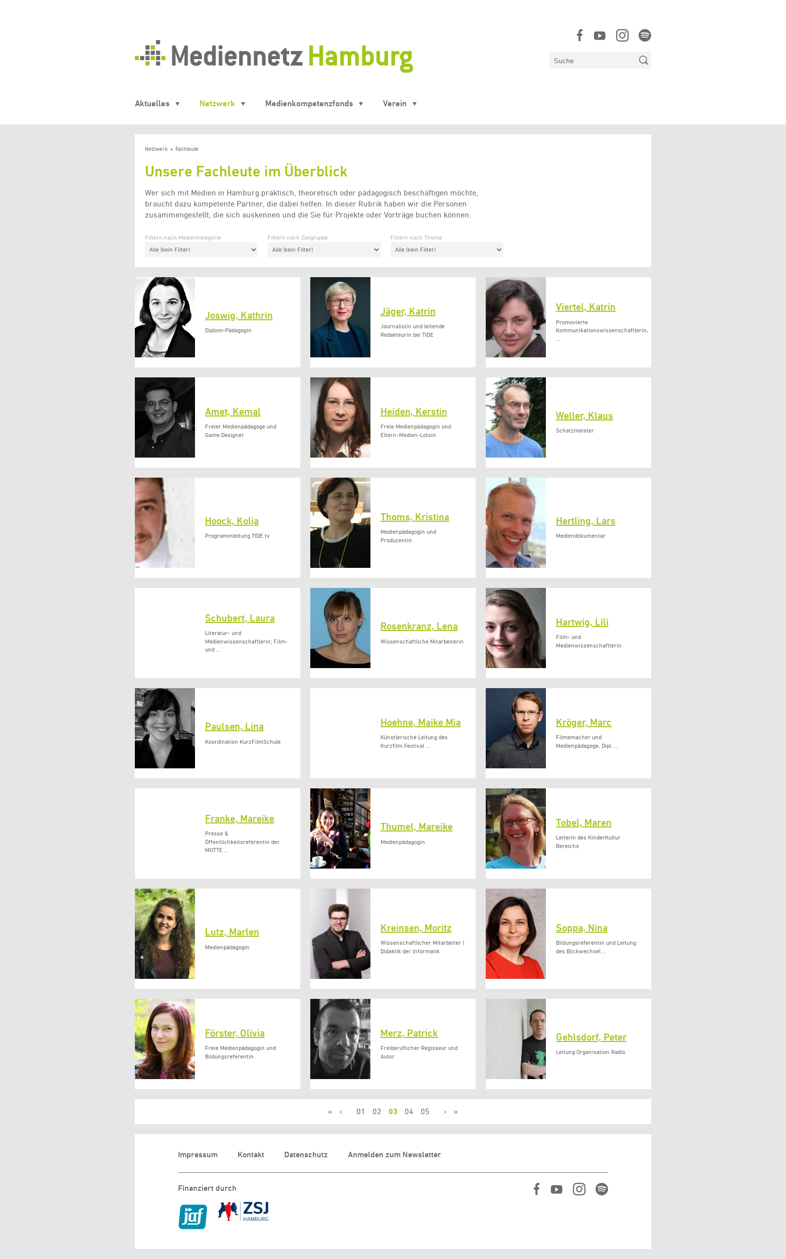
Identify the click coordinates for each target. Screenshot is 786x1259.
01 (360, 1111)
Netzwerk (217, 103)
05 (425, 1111)
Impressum (198, 1154)
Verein (395, 103)
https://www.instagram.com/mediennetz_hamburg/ (622, 35)
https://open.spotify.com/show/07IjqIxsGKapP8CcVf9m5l (645, 35)
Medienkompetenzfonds (309, 103)
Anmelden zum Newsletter (394, 1154)
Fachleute (187, 149)
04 (409, 1111)
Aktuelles (152, 103)
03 (393, 1111)
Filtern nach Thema (416, 237)
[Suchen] (592, 60)
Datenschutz (306, 1154)
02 (376, 1111)
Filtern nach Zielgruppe (298, 237)
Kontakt (251, 1154)
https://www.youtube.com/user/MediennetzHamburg (600, 35)
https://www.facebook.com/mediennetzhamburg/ (579, 35)
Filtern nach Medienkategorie (183, 237)
